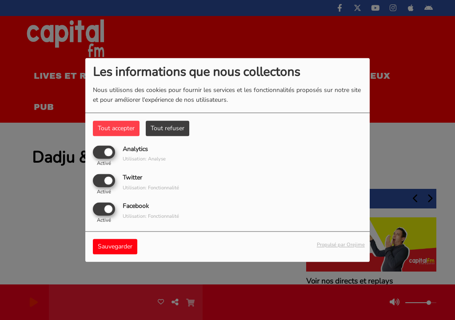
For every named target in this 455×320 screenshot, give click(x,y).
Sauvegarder (115, 247)
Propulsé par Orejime (341, 245)
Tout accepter (116, 128)
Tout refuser (167, 128)
